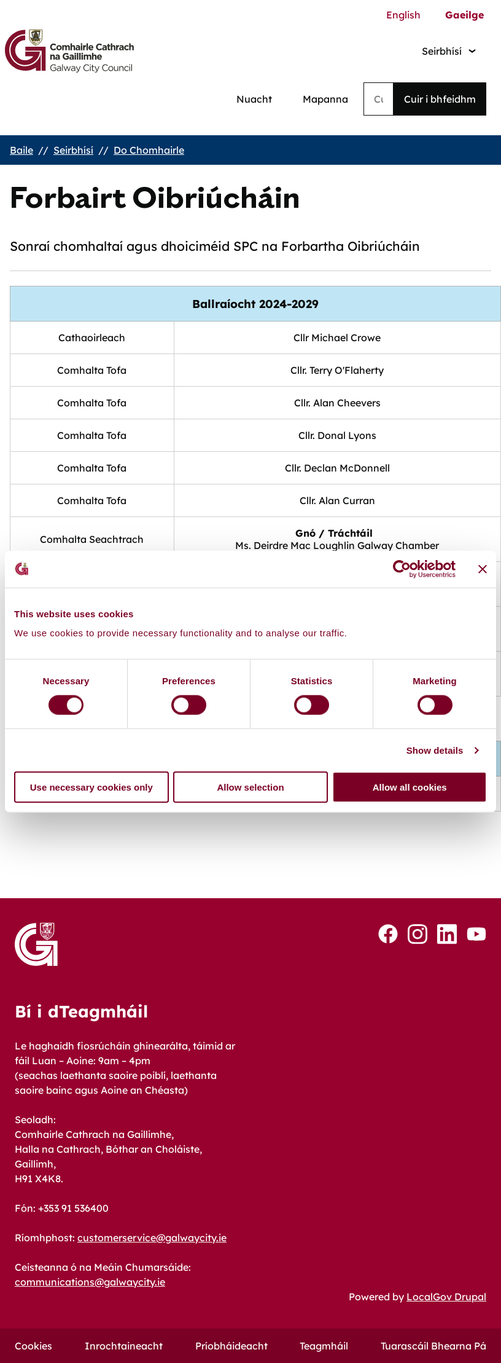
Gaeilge (464, 15)
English (403, 15)
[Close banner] (482, 568)
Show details (435, 750)
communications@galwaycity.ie (90, 1282)
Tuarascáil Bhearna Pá (433, 1346)
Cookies (33, 1346)
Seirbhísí (73, 150)
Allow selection (250, 787)
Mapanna (325, 99)
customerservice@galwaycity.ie (152, 1237)
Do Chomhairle (149, 150)
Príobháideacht (231, 1346)
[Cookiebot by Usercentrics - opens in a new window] (402, 568)
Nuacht (254, 99)
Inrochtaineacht (124, 1346)
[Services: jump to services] (448, 50)
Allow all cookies (410, 787)
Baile (21, 150)
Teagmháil (324, 1346)
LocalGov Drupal (446, 1296)
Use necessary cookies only (91, 787)
